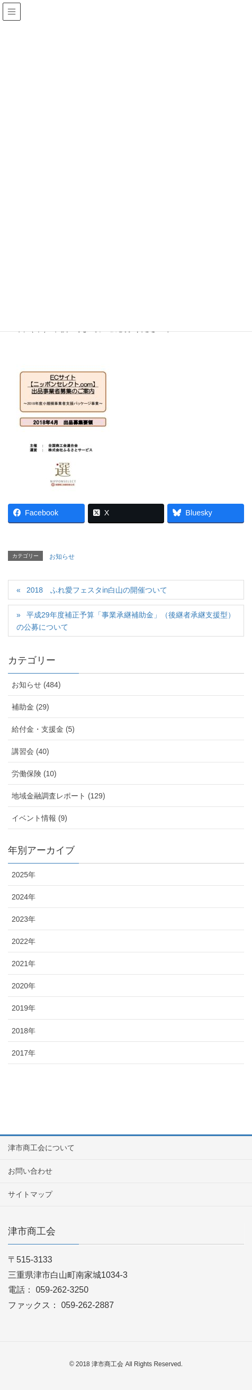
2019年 (23, 1008)
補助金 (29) (30, 707)
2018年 (23, 1030)
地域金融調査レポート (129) (58, 796)
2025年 (23, 874)
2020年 (23, 986)
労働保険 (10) (34, 773)
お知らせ (62, 556)
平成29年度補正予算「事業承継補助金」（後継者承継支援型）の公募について (125, 621)
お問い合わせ (30, 1171)
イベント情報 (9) (39, 818)
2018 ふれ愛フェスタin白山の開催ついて (96, 590)
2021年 (23, 963)
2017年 (23, 1053)
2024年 (23, 897)
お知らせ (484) (36, 684)
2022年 (23, 941)
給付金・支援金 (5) (43, 729)
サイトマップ (30, 1194)
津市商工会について (41, 1147)
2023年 (23, 919)
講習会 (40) (30, 751)
